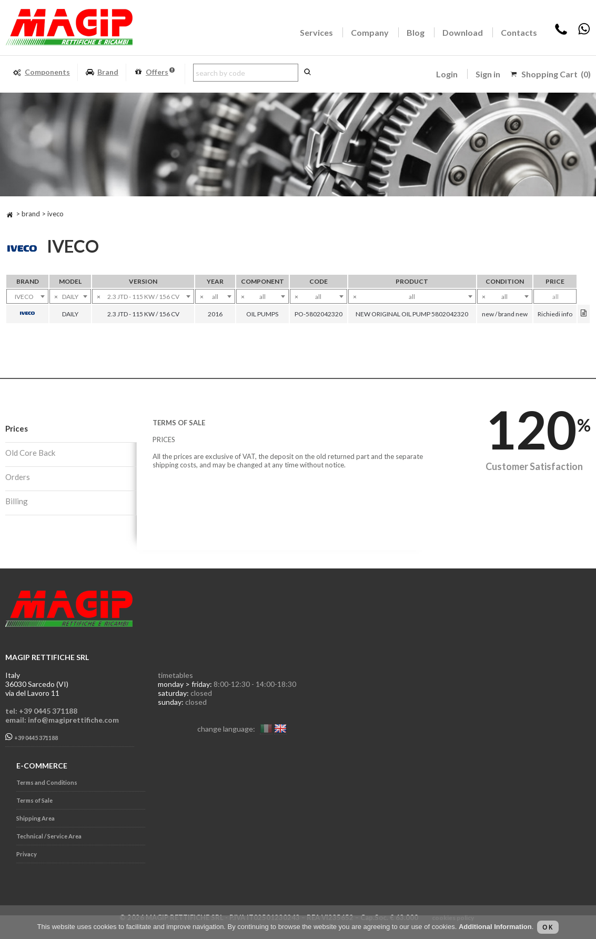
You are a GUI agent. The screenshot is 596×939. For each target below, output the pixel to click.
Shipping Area (35, 818)
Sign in (488, 74)
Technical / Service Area (49, 836)
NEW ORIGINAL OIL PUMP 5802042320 (412, 314)
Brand (101, 72)
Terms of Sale (34, 800)
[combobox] (27, 296)
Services (316, 32)
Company (370, 32)
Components (41, 72)
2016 (215, 314)
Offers (154, 72)
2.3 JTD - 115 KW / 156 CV (143, 314)
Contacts (519, 32)
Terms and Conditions (46, 782)
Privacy (26, 854)
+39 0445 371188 (31, 737)
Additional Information (495, 927)
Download (462, 32)
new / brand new (505, 314)
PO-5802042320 (318, 314)
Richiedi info (555, 314)
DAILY (70, 314)
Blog (416, 32)
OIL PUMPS (262, 314)
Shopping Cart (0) (556, 74)
